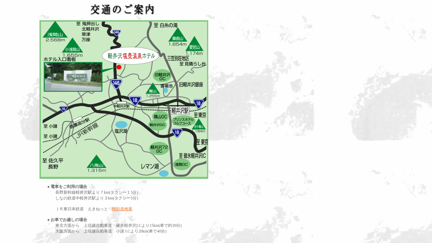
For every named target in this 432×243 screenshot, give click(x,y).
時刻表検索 (122, 209)
